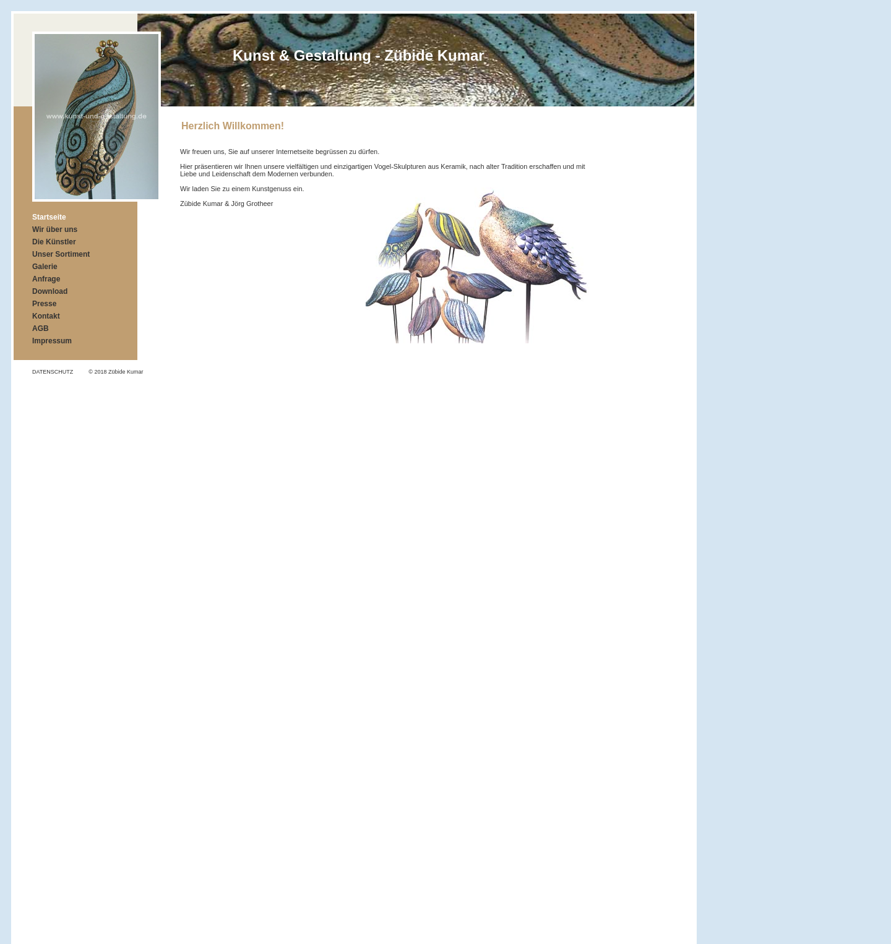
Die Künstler (54, 242)
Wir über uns (54, 229)
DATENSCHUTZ (52, 372)
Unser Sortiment (61, 254)
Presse (44, 303)
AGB (40, 328)
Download (49, 291)
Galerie (45, 266)
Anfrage (46, 279)
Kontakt (46, 316)
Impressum (52, 341)
